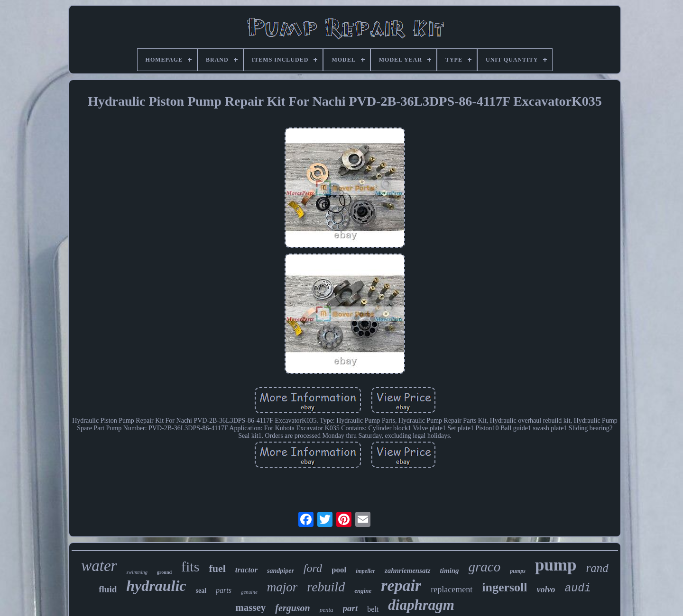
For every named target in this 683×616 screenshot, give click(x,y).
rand (597, 568)
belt (372, 609)
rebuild (326, 587)
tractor (246, 569)
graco (485, 566)
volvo (546, 589)
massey (250, 607)
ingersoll (504, 587)
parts (223, 590)
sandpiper (280, 570)
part (350, 608)
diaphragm (421, 605)
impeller (365, 571)
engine (362, 590)
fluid (108, 589)
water (99, 565)
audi (578, 588)
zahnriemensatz (408, 570)
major (282, 587)
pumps (518, 571)
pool (339, 569)
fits (190, 566)
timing (449, 570)
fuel (217, 568)
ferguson (292, 608)
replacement (451, 589)
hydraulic (156, 585)
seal (200, 590)
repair (401, 585)
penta (326, 609)
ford (313, 568)
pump (556, 565)
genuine (249, 592)
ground (164, 572)
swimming (137, 572)
